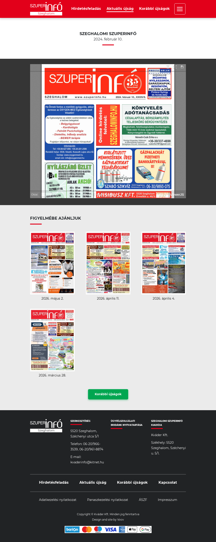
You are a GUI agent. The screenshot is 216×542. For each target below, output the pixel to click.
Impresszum (167, 500)
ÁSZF (143, 500)
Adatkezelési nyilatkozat (57, 500)
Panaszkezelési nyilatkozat (107, 500)
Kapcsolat (167, 482)
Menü (179, 9)
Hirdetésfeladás (86, 9)
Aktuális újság (120, 9)
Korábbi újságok (154, 9)
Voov (120, 519)
